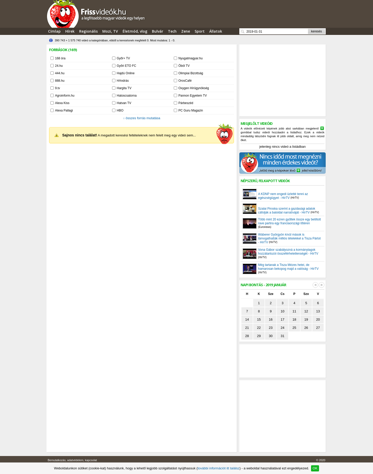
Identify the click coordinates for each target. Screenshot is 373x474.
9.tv (57, 88)
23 (270, 328)
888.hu (60, 80)
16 (270, 319)
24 (282, 328)
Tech (172, 31)
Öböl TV (184, 66)
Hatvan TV (124, 103)
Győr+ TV (123, 58)
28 (247, 336)
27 (318, 328)
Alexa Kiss (62, 103)
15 (259, 319)
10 (282, 311)
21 (247, 328)
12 (306, 311)
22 (259, 328)
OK (315, 468)
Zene (185, 31)
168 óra (60, 58)
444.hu (60, 73)
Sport (200, 31)
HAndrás (123, 80)
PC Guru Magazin (190, 110)
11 (294, 311)
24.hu (59, 66)
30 (270, 336)
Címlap (54, 31)
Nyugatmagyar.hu (190, 58)
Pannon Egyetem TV (192, 95)
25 (294, 328)
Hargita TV (124, 88)
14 (247, 319)
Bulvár (157, 31)
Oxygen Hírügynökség (193, 88)
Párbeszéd (185, 103)
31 (282, 336)
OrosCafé (185, 80)
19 (306, 319)
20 (318, 319)
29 (259, 336)
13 (318, 311)
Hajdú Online (125, 73)
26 (306, 328)
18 (294, 319)
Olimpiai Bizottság (190, 73)
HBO (120, 110)
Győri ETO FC (126, 66)
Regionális (88, 31)
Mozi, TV (110, 31)
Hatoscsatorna (127, 95)
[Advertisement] (282, 80)
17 (282, 319)
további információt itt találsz (218, 468)
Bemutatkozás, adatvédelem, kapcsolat (72, 460)
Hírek (70, 31)
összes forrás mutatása (141, 118)
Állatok (215, 31)
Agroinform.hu (64, 95)
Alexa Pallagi (64, 110)
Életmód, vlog (135, 31)
